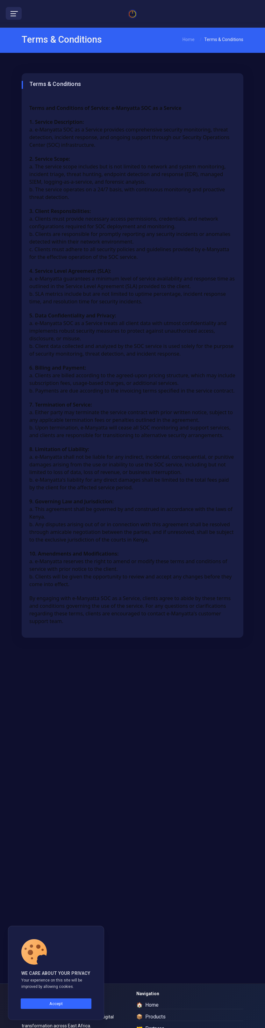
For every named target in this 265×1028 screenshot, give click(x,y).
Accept (56, 1003)
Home (189, 39)
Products (151, 1017)
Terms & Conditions (223, 39)
